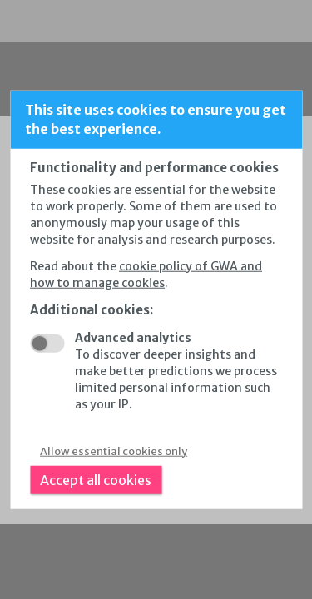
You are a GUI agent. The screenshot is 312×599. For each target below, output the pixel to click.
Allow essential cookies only (113, 450)
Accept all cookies (95, 479)
